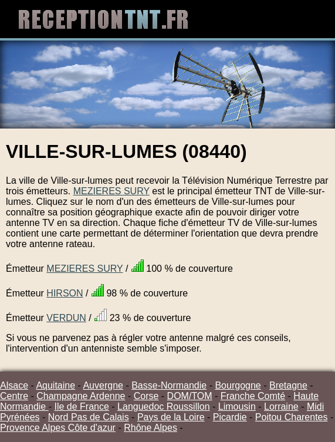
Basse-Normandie (169, 385)
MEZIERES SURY (111, 191)
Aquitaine (55, 385)
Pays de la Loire (171, 417)
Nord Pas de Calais (88, 417)
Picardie (230, 417)
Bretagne (288, 385)
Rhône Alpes (150, 428)
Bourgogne (237, 385)
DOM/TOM (189, 396)
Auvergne (103, 385)
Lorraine (281, 406)
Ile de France (81, 406)
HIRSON (64, 293)
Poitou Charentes (291, 417)
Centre (14, 396)
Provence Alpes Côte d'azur (58, 428)
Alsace (14, 385)
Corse (146, 396)
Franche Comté (253, 396)
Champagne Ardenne (80, 396)
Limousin (237, 406)
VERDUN (66, 318)
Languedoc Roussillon (163, 406)
